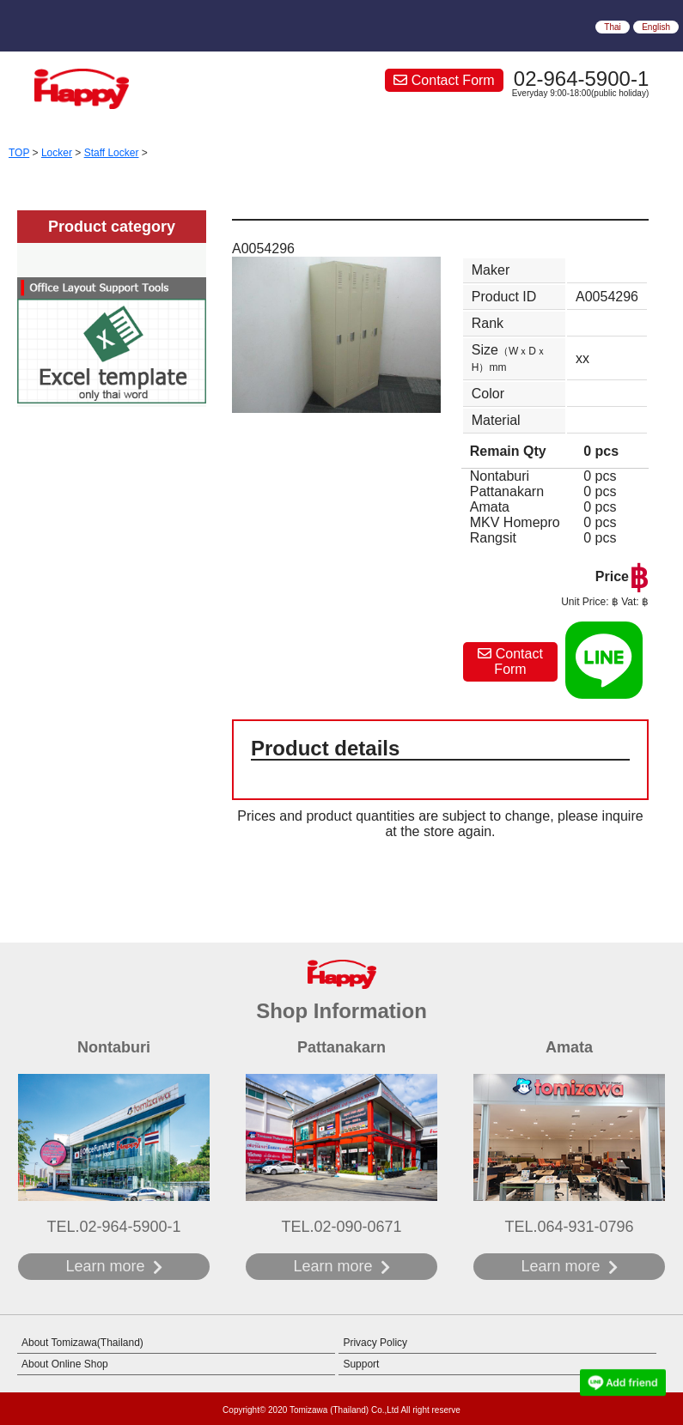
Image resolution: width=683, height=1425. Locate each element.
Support (361, 1364)
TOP (19, 153)
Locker (56, 153)
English (656, 27)
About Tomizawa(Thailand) (82, 1343)
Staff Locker (111, 153)
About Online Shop (64, 1364)
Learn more (104, 1266)
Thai (612, 27)
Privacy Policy (375, 1343)
